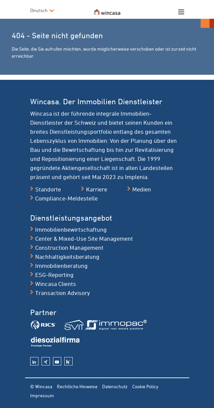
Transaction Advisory (62, 292)
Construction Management (69, 247)
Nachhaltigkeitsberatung (67, 256)
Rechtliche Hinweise (77, 386)
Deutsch (39, 10)
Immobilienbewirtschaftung (71, 229)
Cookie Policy (145, 386)
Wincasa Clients (55, 283)
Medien (141, 189)
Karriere (96, 189)
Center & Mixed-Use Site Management (84, 238)
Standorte (48, 189)
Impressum (42, 395)
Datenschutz (115, 386)
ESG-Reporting (54, 274)
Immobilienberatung (61, 265)
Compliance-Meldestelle (66, 198)
